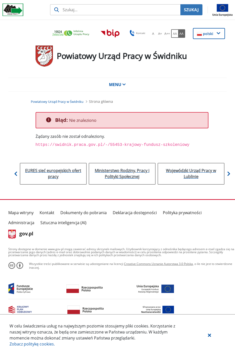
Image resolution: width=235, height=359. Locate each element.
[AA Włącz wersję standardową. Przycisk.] (174, 33)
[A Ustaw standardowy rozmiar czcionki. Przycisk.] (153, 34)
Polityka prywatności (182, 212)
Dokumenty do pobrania (83, 212)
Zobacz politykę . (32, 344)
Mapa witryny (21, 212)
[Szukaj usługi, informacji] (115, 9)
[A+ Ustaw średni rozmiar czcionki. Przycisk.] (160, 34)
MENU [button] (117, 84)
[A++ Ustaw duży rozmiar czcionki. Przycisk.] (167, 34)
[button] (209, 335)
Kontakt (47, 212)
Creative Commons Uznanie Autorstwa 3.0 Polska (158, 264)
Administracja (21, 222)
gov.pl (21, 234)
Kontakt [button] (136, 33)
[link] (72, 33)
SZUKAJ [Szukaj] (191, 10)
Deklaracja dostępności (135, 212)
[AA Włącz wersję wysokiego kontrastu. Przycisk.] (181, 33)
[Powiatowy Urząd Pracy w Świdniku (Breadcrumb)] (57, 102)
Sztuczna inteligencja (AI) (63, 222)
